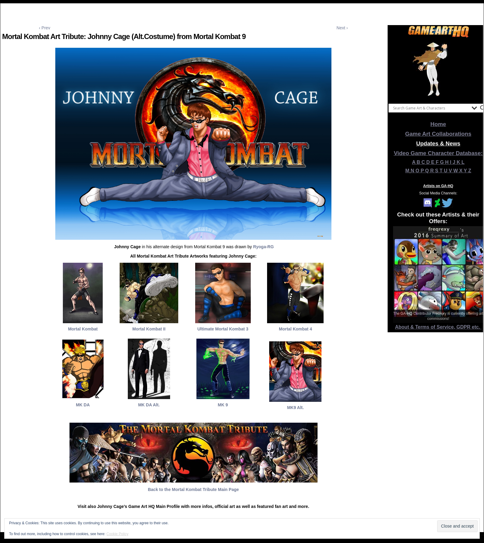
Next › (342, 27)
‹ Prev (44, 27)
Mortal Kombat (83, 329)
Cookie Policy (117, 534)
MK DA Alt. (149, 404)
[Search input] (431, 108)
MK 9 (223, 404)
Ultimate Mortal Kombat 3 (222, 329)
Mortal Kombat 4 (295, 329)
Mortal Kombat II (149, 329)
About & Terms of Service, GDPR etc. (438, 327)
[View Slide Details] (438, 69)
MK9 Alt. (295, 407)
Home (438, 124)
